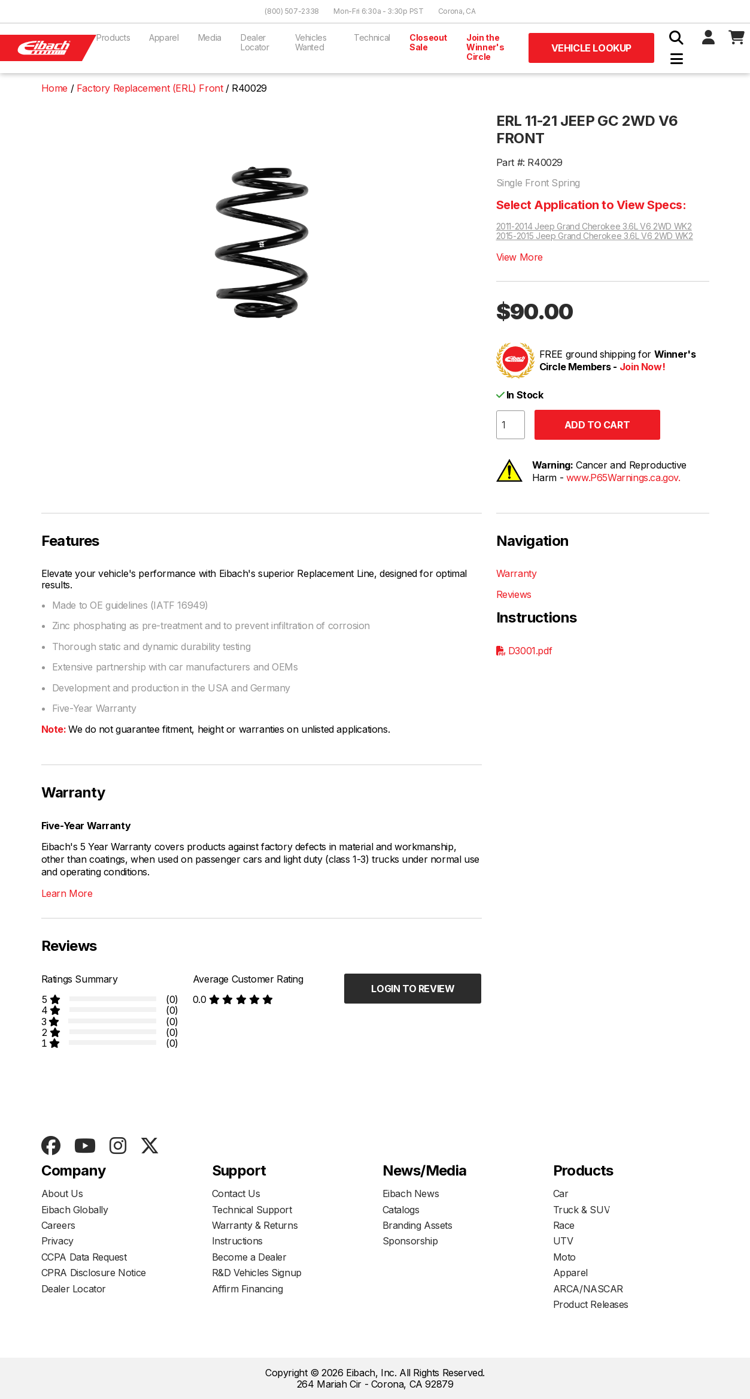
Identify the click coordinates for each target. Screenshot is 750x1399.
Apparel (164, 37)
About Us (62, 1193)
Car (561, 1193)
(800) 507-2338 (292, 11)
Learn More (67, 893)
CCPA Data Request (84, 1257)
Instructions (237, 1240)
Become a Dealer (249, 1257)
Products (113, 37)
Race (564, 1225)
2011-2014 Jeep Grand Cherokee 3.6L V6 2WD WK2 (594, 226)
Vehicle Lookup (591, 48)
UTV (563, 1240)
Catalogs (401, 1209)
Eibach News (410, 1193)
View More (519, 257)
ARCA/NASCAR (588, 1288)
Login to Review (412, 989)
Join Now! (642, 367)
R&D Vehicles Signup (257, 1272)
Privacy (57, 1240)
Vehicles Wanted (311, 42)
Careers (58, 1225)
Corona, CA (457, 11)
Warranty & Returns (255, 1225)
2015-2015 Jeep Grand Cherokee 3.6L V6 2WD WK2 (594, 236)
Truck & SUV (582, 1209)
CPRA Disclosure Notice (93, 1272)
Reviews (514, 594)
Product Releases (591, 1304)
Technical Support (252, 1209)
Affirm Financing (247, 1288)
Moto (564, 1257)
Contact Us (236, 1193)
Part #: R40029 (529, 162)
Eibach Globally (74, 1209)
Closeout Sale (428, 42)
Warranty (516, 573)
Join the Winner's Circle (485, 47)
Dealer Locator (255, 42)
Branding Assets (417, 1225)
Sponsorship (410, 1240)
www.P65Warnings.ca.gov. (623, 478)
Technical (372, 37)
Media (209, 37)
